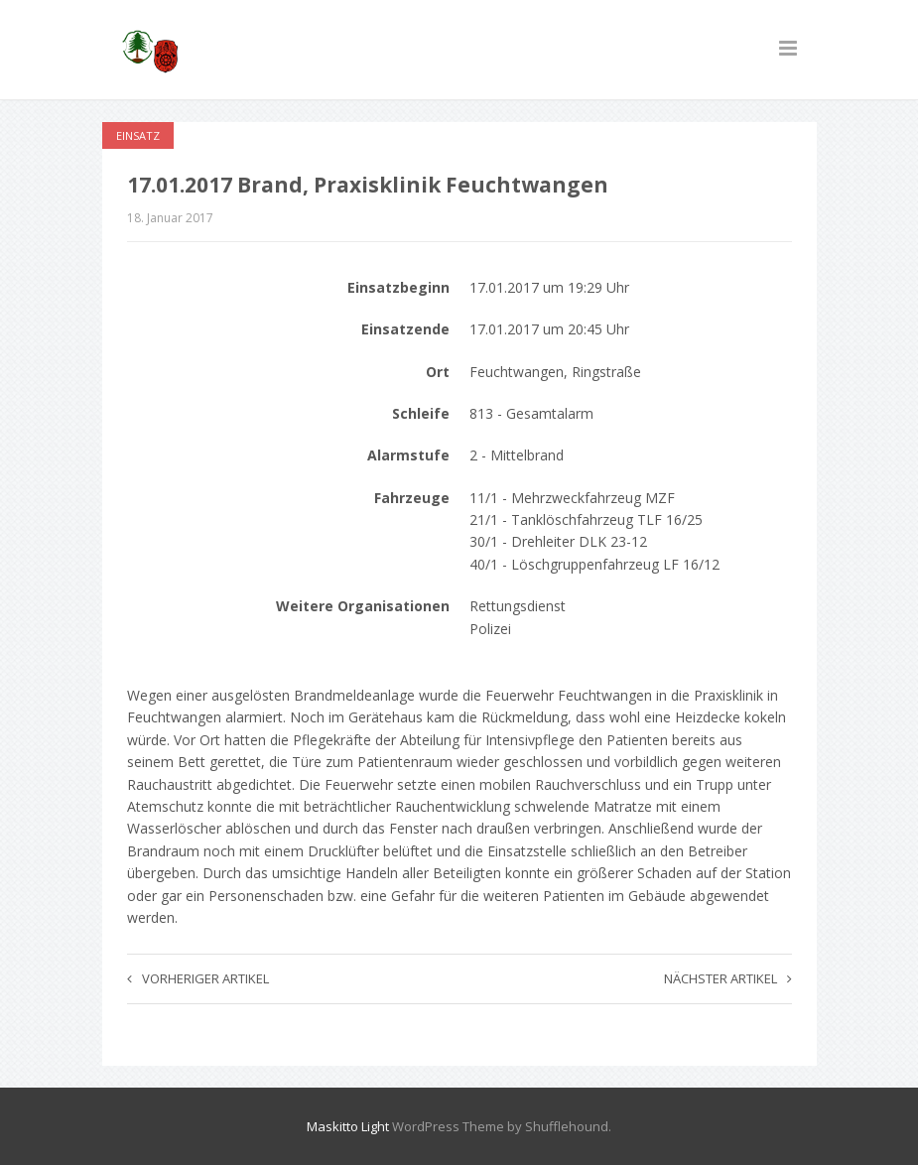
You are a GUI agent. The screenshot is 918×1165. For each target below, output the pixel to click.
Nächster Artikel (728, 978)
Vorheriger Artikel (198, 978)
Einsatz (138, 135)
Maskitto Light (348, 1126)
